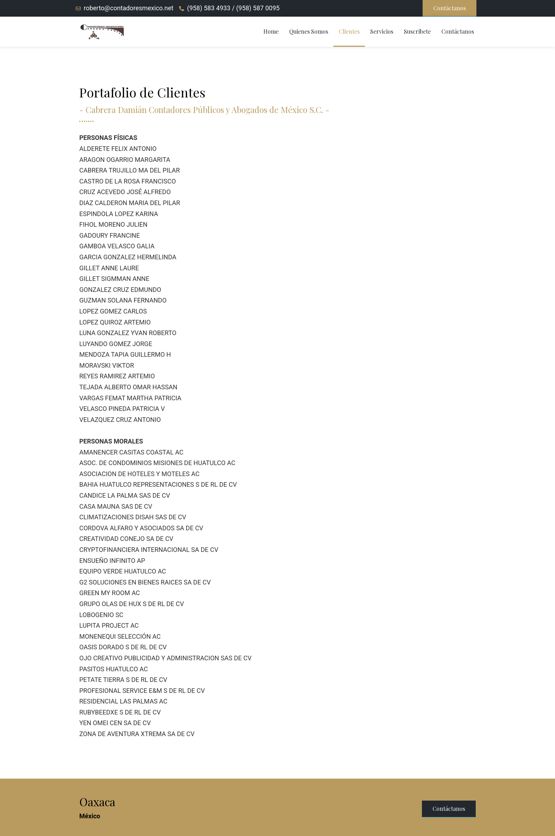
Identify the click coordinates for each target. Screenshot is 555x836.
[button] (449, 8)
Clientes (349, 31)
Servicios (381, 31)
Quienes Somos (308, 31)
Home (271, 31)
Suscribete (417, 31)
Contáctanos (457, 31)
